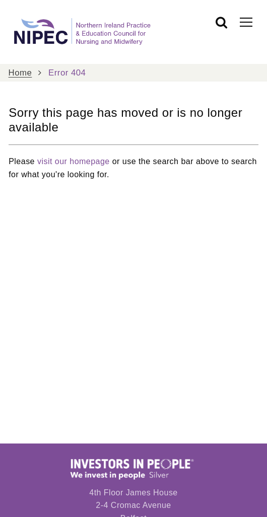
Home (20, 73)
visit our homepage (73, 161)
